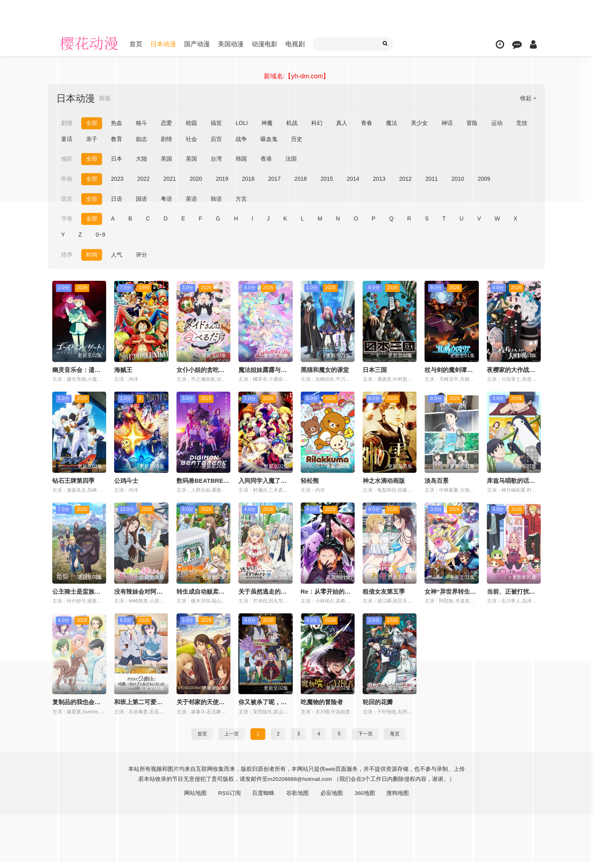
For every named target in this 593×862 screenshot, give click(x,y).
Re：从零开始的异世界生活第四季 (347, 591)
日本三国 (375, 369)
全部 (91, 218)
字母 (66, 218)
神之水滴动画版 (384, 480)
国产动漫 (197, 44)
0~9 (100, 234)
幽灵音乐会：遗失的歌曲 (85, 369)
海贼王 (123, 369)
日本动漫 (163, 44)
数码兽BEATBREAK (204, 480)
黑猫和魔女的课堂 (325, 369)
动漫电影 (264, 44)
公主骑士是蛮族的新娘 (82, 591)
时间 (91, 254)
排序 (66, 254)
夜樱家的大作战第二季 (517, 369)
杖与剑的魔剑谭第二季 (455, 369)
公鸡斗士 (126, 480)
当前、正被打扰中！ (514, 591)
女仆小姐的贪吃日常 (203, 369)
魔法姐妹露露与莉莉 (265, 369)
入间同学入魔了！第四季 (271, 480)
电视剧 (295, 44)
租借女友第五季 (384, 591)
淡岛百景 (437, 480)
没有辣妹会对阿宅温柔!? (147, 591)
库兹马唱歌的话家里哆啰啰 (523, 480)
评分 (141, 254)
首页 (135, 44)
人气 (116, 254)
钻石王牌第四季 (73, 480)
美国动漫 (231, 44)
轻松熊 (310, 480)
